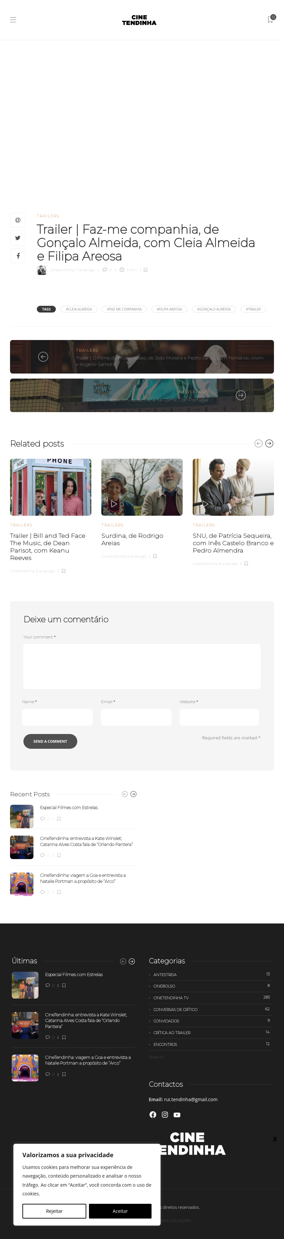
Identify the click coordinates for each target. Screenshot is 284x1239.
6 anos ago (45, 571)
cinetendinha (62, 270)
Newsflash (193, 392)
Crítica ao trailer (213, 1032)
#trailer (253, 309)
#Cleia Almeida (79, 309)
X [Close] (275, 141)
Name (29, 701)
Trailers (48, 216)
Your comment (39, 636)
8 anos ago (228, 563)
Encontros (213, 1044)
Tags (46, 309)
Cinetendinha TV (213, 997)
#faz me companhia (124, 309)
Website (189, 701)
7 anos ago (85, 270)
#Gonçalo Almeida (214, 309)
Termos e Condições (171, 1221)
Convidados (213, 1020)
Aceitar (120, 1211)
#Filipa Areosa (169, 309)
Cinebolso (213, 986)
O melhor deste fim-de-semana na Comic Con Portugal (147, 400)
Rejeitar (54, 1211)
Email (108, 701)
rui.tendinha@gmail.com (191, 1099)
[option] (50, 515)
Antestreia (213, 974)
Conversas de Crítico (213, 1009)
